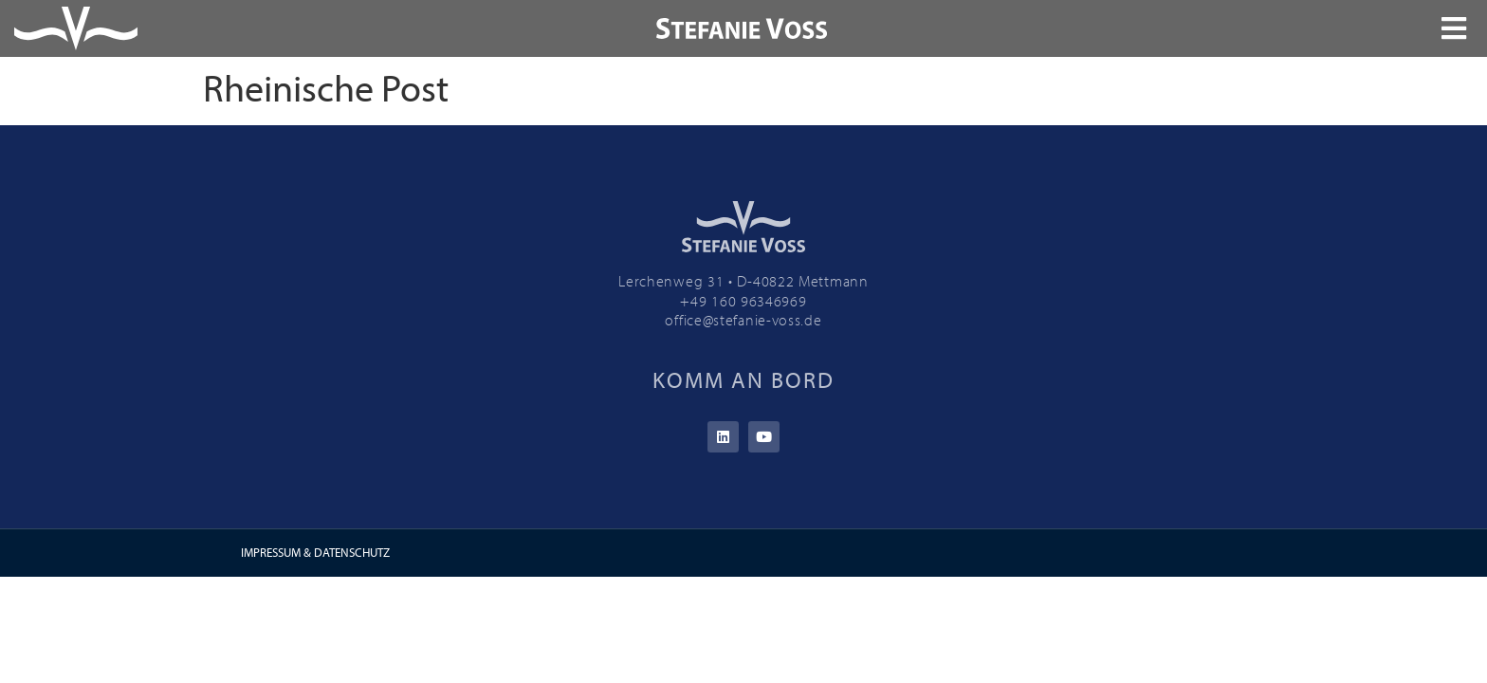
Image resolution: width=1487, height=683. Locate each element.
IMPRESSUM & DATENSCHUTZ (315, 552)
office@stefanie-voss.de (743, 319)
